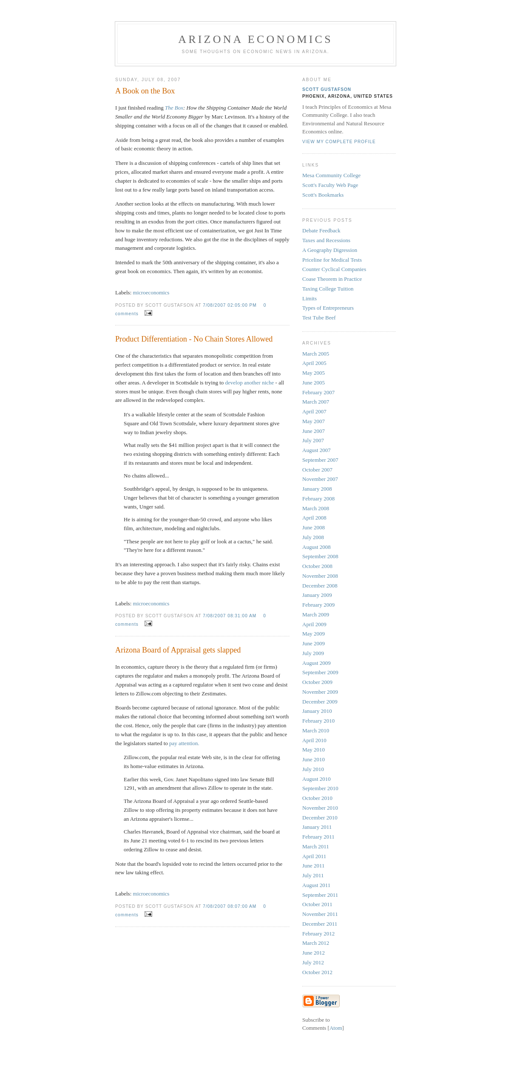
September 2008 (320, 556)
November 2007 (320, 479)
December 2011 (319, 924)
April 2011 (314, 856)
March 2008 (315, 508)
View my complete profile (339, 141)
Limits (309, 298)
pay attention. (184, 743)
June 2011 (313, 865)
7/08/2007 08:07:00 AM (230, 906)
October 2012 (317, 972)
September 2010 (320, 788)
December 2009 (320, 701)
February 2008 (318, 498)
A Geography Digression (329, 250)
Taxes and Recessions (326, 240)
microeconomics (151, 292)
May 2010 (313, 749)
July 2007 (313, 440)
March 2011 (315, 846)
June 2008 (313, 527)
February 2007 (318, 392)
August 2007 (316, 450)
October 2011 (317, 904)
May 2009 (313, 633)
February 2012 (318, 933)
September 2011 (320, 895)
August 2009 (316, 663)
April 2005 (314, 363)
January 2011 (317, 827)
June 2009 (313, 643)
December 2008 (320, 585)
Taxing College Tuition (327, 288)
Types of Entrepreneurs (328, 308)
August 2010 (316, 779)
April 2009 (314, 624)
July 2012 (313, 962)
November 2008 (320, 576)
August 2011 (316, 885)
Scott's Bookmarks (323, 195)
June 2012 (313, 952)
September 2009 (320, 672)
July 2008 (313, 537)
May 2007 (313, 421)
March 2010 (315, 730)
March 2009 (315, 614)
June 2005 (313, 382)
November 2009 (320, 692)
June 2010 (313, 759)
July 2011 (313, 875)
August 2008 (316, 547)
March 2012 (315, 943)
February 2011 (318, 836)
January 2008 (317, 489)
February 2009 (318, 605)
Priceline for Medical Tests (332, 260)
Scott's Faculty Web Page (330, 185)
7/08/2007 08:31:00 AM (230, 615)
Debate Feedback (321, 230)
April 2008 (314, 517)
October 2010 (317, 798)
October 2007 (317, 469)
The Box (174, 108)
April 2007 (314, 411)
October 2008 (317, 566)
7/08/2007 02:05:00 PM (230, 305)
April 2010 (314, 740)
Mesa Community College (331, 175)
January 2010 (317, 711)
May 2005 (313, 373)
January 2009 (317, 595)
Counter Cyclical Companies (334, 269)
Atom (335, 1028)
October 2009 (317, 682)
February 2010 (318, 721)
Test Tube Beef (319, 317)
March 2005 (315, 353)
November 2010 (320, 808)
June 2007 (313, 431)
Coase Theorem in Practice (332, 279)
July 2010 (313, 769)
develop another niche (249, 382)
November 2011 (320, 914)
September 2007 (320, 460)
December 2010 (320, 817)
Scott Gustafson (326, 89)
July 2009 (313, 653)
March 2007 (315, 401)
